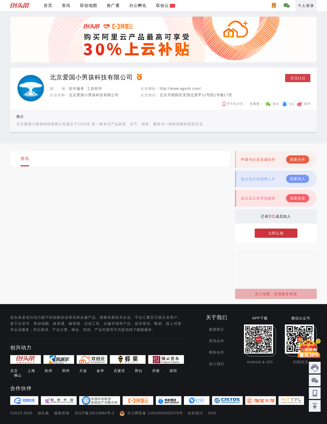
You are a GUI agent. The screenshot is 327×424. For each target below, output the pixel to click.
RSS (212, 413)
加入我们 (216, 364)
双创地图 (88, 5)
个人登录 (306, 6)
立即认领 (276, 233)
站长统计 (195, 413)
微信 (276, 104)
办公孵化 (137, 5)
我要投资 (297, 198)
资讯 (66, 5)
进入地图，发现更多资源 (276, 294)
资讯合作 (216, 341)
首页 (48, 5)
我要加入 (297, 179)
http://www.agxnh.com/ (180, 88)
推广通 (113, 5)
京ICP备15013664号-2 (94, 413)
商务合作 (216, 352)
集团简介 (216, 329)
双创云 (162, 5)
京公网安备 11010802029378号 (155, 413)
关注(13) (297, 78)
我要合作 (297, 159)
